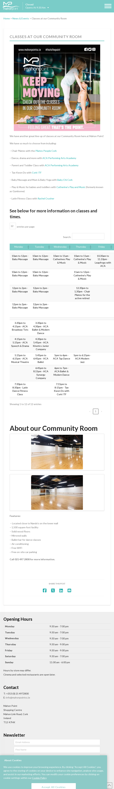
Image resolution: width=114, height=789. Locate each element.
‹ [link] (89, 411)
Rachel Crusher (46, 198)
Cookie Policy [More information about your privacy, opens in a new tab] (39, 782)
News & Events (20, 18)
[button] (28, 247)
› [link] (101, 411)
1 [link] (95, 411)
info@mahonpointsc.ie (18, 697)
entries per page (26, 226)
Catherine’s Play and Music (70, 187)
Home (6, 18)
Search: (67, 237)
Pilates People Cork (46, 150)
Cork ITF (36, 172)
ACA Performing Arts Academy (59, 158)
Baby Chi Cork (65, 179)
